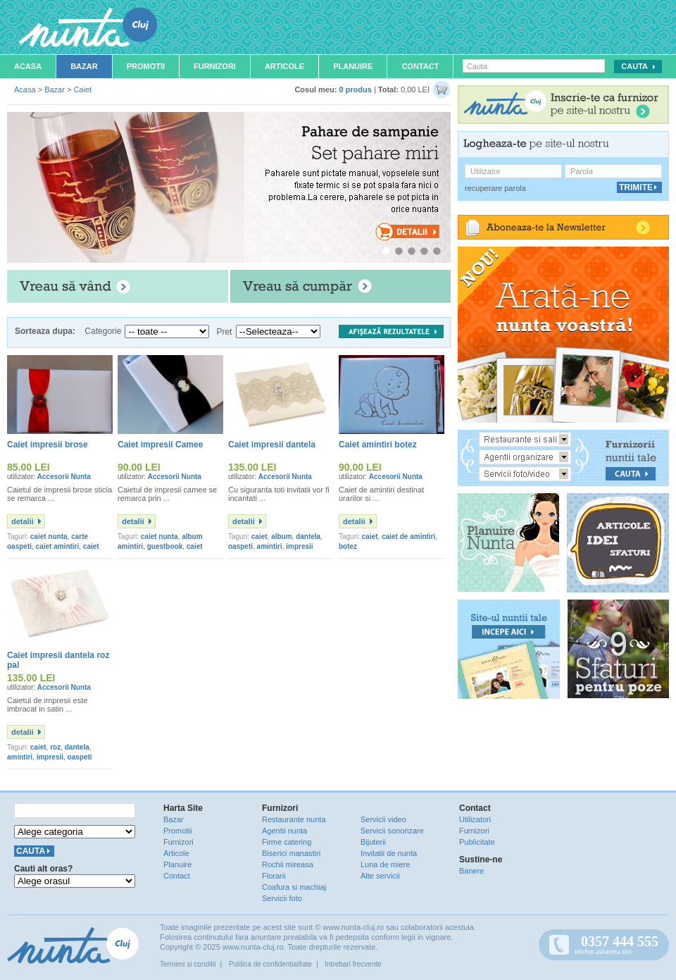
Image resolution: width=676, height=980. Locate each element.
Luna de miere (385, 864)
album (281, 536)
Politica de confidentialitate (270, 964)
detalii (22, 521)
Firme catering (286, 842)
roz (55, 747)
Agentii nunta (284, 830)
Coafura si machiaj (294, 887)
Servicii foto (282, 898)
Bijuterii (373, 842)
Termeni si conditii (187, 964)
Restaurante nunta (294, 819)
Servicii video (383, 819)
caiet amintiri (58, 546)
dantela (308, 536)
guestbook (165, 546)
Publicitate (477, 842)
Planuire (353, 66)
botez (348, 546)
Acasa (28, 66)
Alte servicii (380, 876)
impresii (299, 546)
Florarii (274, 876)
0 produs (355, 89)
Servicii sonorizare (392, 830)
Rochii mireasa (287, 864)
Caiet (82, 89)
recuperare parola (495, 188)
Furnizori (215, 66)
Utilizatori (475, 819)
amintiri (269, 546)
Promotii (146, 66)
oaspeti (240, 546)
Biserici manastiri (291, 853)
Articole (284, 66)
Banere (471, 871)
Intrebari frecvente (353, 964)
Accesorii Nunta (64, 476)
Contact (420, 66)
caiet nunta (49, 536)
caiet (259, 536)
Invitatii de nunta (389, 853)
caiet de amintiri (408, 536)
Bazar (84, 66)
